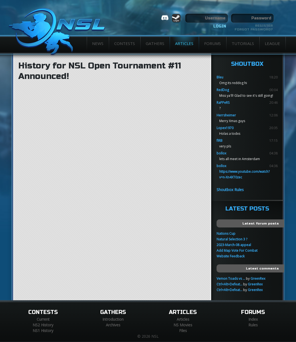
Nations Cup (226, 233)
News (97, 43)
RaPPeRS (223, 102)
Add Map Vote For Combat (237, 250)
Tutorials (243, 43)
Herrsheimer (226, 115)
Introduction (113, 319)
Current (43, 319)
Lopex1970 (225, 128)
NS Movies (182, 324)
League (272, 43)
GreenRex (257, 278)
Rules (253, 324)
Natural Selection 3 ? (232, 239)
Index (253, 319)
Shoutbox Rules (230, 189)
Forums (212, 43)
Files (183, 330)
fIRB (219, 140)
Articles (184, 43)
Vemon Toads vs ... (231, 278)
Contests (124, 43)
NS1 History (43, 330)
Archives (113, 324)
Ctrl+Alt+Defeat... (229, 284)
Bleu (220, 77)
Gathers (155, 43)
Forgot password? (254, 29)
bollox (221, 153)
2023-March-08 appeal (234, 245)
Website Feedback (231, 256)
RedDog (223, 90)
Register (264, 25)
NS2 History (43, 324)
